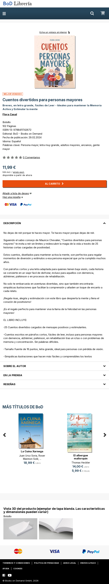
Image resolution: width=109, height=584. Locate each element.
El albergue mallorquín (80, 457)
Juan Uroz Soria (28, 455)
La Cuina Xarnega (32, 451)
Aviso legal (69, 563)
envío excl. (18, 172)
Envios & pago (88, 563)
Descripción (12, 223)
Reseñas (9, 384)
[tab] (54, 221)
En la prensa (12, 375)
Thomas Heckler (81, 462)
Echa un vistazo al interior (53, 32)
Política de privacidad (46, 563)
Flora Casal (10, 114)
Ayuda (6, 568)
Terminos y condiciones (16, 563)
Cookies (17, 568)
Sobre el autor (14, 366)
